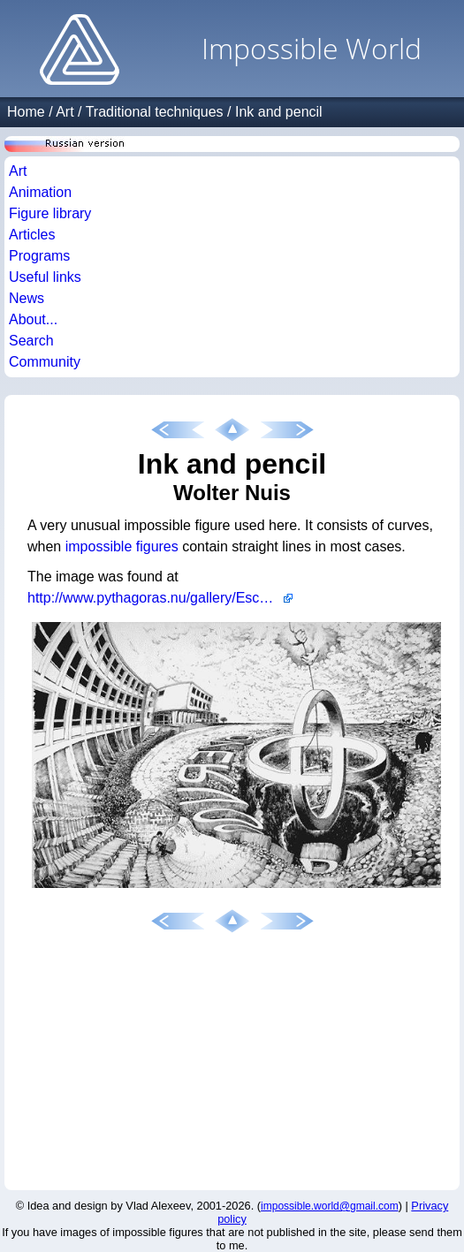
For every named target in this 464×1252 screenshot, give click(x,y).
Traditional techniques (155, 111)
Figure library (50, 213)
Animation (40, 192)
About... (33, 319)
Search (31, 340)
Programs (39, 255)
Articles (32, 234)
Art (64, 111)
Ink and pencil (279, 111)
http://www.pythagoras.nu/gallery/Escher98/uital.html (160, 597)
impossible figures (122, 546)
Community (44, 361)
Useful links (45, 277)
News (26, 298)
